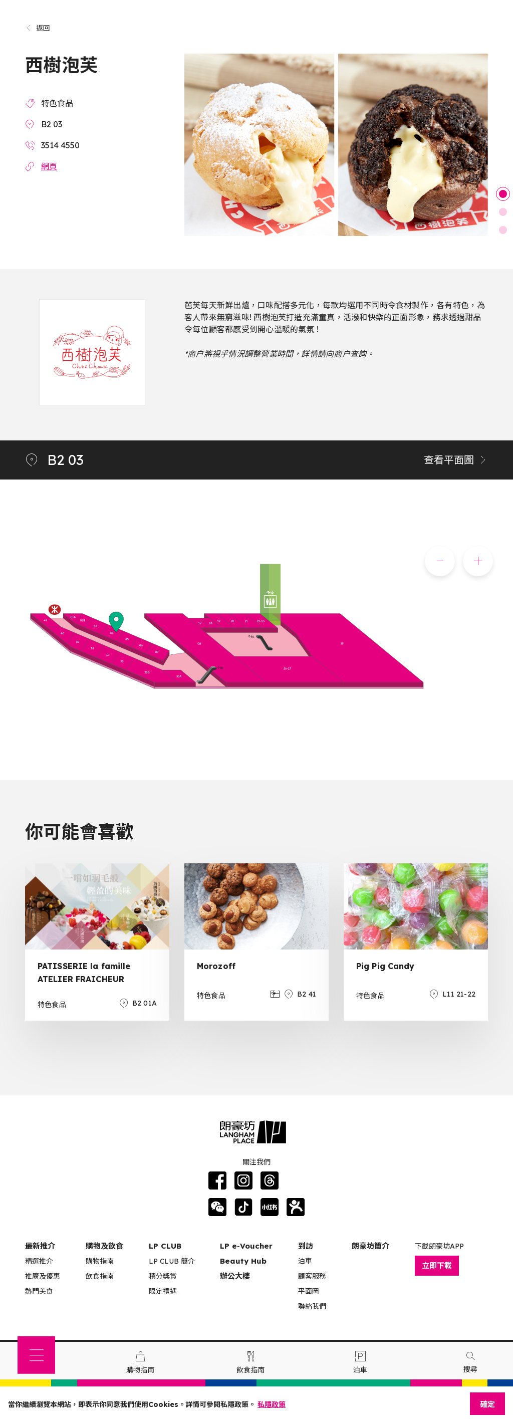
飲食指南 (100, 1276)
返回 (38, 28)
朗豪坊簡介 (370, 1246)
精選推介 (39, 1261)
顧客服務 (312, 1276)
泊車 (305, 1261)
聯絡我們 (312, 1306)
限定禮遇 (163, 1291)
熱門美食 (39, 1291)
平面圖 (308, 1291)
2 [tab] (503, 212)
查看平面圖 (456, 459)
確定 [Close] (487, 1404)
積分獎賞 (163, 1276)
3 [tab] (503, 230)
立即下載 (437, 1265)
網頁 (49, 166)
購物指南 (100, 1261)
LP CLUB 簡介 (172, 1261)
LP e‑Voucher (246, 1246)
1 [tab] (503, 194)
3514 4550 (60, 145)
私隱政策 (272, 1404)
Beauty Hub (243, 1261)
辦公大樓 (235, 1276)
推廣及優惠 (42, 1276)
